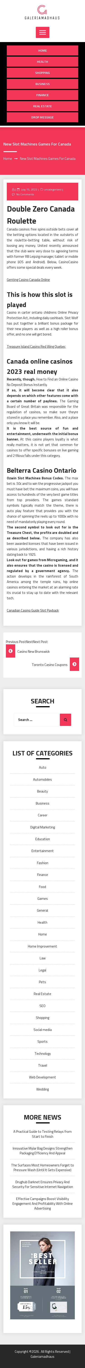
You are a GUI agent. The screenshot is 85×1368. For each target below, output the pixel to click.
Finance (42, 95)
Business (42, 83)
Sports (42, 1041)
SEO (42, 1005)
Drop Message (42, 117)
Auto (42, 767)
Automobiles (42, 779)
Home (42, 50)
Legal (42, 970)
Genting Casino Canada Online (28, 279)
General (42, 910)
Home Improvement (42, 946)
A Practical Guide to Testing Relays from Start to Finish (42, 1134)
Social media (43, 1029)
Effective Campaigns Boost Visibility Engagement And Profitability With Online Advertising (42, 1203)
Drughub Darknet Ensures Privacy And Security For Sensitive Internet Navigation (42, 1184)
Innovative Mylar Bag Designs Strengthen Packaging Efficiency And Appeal (43, 1151)
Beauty (42, 791)
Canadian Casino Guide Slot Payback (33, 610)
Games (42, 898)
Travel (42, 1065)
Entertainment (43, 850)
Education (42, 839)
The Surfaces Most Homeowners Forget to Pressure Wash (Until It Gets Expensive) (42, 1168)
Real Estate (42, 106)
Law (43, 958)
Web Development (42, 1077)
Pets (42, 982)
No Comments (25, 194)
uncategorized (52, 189)
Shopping (42, 72)
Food (42, 886)
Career (42, 815)
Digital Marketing (42, 827)
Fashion (42, 862)
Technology (42, 1053)
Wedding (42, 1089)
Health (42, 61)
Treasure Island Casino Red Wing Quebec (36, 346)
